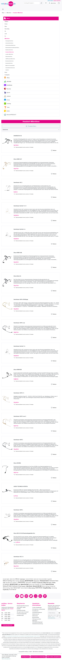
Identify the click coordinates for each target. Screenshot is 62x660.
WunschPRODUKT (10, 115)
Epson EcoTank (25, 584)
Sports (7, 92)
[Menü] (2, 9)
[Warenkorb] (58, 3)
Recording (7, 28)
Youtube (22, 596)
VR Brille (53, 582)
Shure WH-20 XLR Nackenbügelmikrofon (24, 533)
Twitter (31, 596)
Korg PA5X (49, 579)
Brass (6, 72)
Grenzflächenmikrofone (10, 67)
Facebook (17, 596)
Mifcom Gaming (7, 581)
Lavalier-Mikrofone (9, 54)
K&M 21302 (12, 579)
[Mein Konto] (52, 3)
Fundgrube (7, 74)
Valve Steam (22, 579)
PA (5, 31)
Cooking (7, 104)
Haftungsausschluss (36, 619)
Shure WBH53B (18, 369)
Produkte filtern (31, 126)
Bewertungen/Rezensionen (23, 605)
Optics (7, 111)
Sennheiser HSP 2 (18, 439)
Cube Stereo (29, 586)
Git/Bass (6, 21)
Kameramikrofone (8, 63)
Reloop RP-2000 (7, 586)
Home (7, 100)
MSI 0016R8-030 (12, 589)
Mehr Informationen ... (6, 658)
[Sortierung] (31, 129)
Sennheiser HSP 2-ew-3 (20, 416)
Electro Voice (32, 584)
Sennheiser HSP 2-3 (19, 393)
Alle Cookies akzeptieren (53, 656)
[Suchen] (41, 3)
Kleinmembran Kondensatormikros (12, 47)
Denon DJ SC (16, 588)
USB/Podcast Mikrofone (10, 58)
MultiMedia (8, 85)
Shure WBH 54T (18, 159)
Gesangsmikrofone (9, 40)
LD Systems (6, 584)
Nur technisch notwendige (38, 656)
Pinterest (45, 596)
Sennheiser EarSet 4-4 (19, 229)
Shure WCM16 (17, 463)
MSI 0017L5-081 (14, 584)
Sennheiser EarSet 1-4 (19, 346)
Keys (6, 26)
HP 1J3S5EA (42, 584)
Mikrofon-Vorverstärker (10, 65)
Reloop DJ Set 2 (37, 580)
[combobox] (31, 3)
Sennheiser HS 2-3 (18, 556)
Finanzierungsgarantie (22, 613)
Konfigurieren (25, 656)
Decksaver (37, 584)
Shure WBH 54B (18, 252)
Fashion (7, 96)
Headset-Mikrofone (9, 52)
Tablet (11, 588)
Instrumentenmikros (9, 43)
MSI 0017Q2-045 (29, 581)
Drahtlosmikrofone (9, 49)
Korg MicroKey (40, 582)
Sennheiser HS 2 (18, 182)
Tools (6, 107)
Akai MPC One (9, 582)
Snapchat (35, 596)
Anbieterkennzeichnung (37, 623)
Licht (6, 33)
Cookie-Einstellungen (37, 607)
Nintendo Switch (44, 581)
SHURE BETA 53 (18, 135)
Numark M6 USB (37, 586)
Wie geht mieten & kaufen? (23, 612)
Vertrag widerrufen (7, 625)
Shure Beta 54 (17, 276)
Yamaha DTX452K (29, 579)
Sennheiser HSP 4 (18, 510)
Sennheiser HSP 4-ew (19, 322)
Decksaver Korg (16, 586)
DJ (5, 36)
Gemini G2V (36, 579)
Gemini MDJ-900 (24, 588)
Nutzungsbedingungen (51, 618)
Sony (44, 582)
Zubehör (7, 69)
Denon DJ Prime (50, 584)
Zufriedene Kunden (21, 610)
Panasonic (23, 586)
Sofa (4, 582)
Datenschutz (35, 615)
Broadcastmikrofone (9, 61)
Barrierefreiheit (35, 617)
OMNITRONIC (21, 582)
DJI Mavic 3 (14, 582)
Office (7, 78)
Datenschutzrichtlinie (51, 617)
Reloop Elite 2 (29, 582)
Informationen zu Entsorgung (38, 609)
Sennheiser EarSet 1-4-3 (20, 206)
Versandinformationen (37, 612)
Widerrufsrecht (35, 614)
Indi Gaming (22, 580)
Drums (6, 23)
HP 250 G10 (34, 582)
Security (7, 89)
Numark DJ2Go (6, 579)
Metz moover (49, 582)
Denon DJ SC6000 (43, 579)
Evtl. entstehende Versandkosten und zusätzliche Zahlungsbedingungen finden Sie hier (22, 636)
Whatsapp (40, 596)
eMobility (7, 81)
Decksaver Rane (53, 581)
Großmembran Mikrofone (10, 45)
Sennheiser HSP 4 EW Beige (21, 299)
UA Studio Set (52, 586)
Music (7, 18)
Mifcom (17, 579)
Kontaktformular (20, 615)
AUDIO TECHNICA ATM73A (21, 486)
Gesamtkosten (35, 610)
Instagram (26, 596)
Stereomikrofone (8, 56)
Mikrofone (7, 38)
